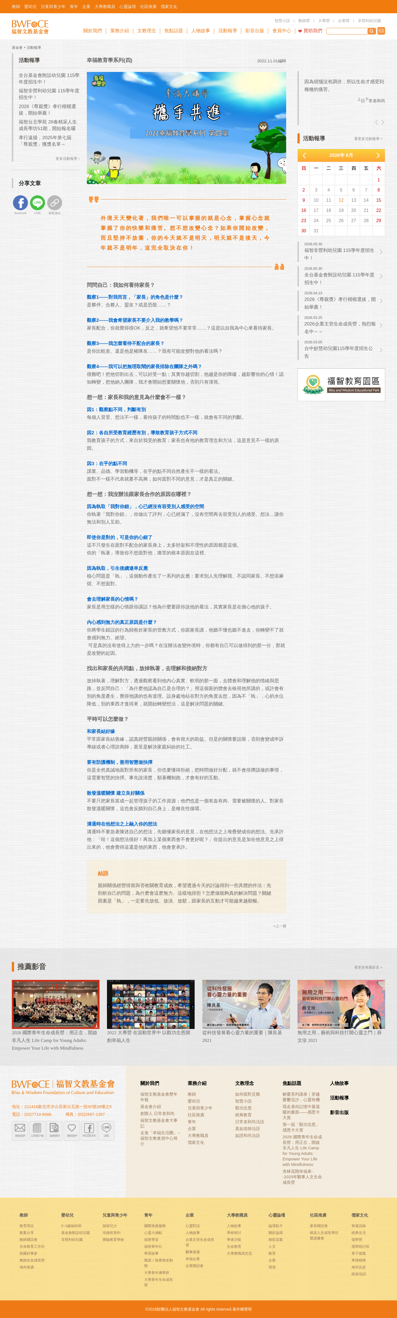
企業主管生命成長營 (200, 1242)
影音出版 (339, 1112)
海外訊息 (359, 1267)
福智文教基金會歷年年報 (159, 1097)
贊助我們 (313, 30)
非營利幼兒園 (72, 1240)
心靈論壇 (277, 1215)
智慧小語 (243, 1101)
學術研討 (234, 1233)
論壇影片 (276, 1226)
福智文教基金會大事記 (159, 1123)
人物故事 (339, 1083)
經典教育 (243, 1114)
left (377, 122)
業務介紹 (197, 1083)
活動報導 (34, 47)
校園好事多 (28, 1253)
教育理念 (27, 1226)
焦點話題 (292, 1083)
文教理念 (244, 1083)
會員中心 (281, 30)
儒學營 (357, 1240)
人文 (272, 1246)
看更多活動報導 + (368, 139)
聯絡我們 (381, 31)
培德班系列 (111, 1233)
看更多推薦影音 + (368, 967)
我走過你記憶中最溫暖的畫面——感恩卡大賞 (301, 1112)
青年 (192, 1121)
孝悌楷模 (359, 1260)
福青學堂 (151, 1240)
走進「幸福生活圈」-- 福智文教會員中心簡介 (160, 1138)
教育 (272, 1253)
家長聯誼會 (319, 1226)
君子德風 (359, 1253)
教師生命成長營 (32, 1260)
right (382, 122)
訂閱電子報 (37, 1135)
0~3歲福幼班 (71, 1226)
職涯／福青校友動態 (158, 1263)
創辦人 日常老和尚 (157, 1113)
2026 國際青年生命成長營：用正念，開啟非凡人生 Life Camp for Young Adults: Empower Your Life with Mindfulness (302, 1150)
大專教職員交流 (239, 1253)
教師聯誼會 (28, 1240)
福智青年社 (153, 1246)
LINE (106, 1135)
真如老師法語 (247, 1128)
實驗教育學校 (113, 1240)
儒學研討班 (360, 1246)
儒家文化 (196, 1142)
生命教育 (234, 1246)
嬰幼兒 (194, 1101)
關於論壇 (276, 1233)
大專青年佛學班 (156, 1273)
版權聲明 (55, 1135)
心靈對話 (193, 1226)
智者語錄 (359, 1226)
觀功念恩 (243, 1108)
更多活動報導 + (68, 159)
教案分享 (27, 1233)
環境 (272, 1267)
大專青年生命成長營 (158, 1282)
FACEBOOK (89, 1135)
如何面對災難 (247, 1094)
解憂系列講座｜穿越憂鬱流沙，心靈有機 (301, 1097)
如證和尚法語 (247, 1135)
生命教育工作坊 (32, 1246)
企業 (192, 1128)
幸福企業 (193, 1259)
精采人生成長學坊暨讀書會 (324, 1235)
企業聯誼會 (194, 1266)
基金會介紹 (150, 1106)
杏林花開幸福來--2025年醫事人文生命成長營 (302, 1177)
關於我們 (149, 1083)
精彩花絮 (276, 1240)
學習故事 (151, 1253)
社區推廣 (196, 1114)
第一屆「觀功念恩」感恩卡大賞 (301, 1127)
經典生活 (359, 1233)
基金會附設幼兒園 (75, 1233)
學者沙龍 (234, 1240)
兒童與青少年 (200, 1108)
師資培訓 (359, 1274)
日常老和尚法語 (249, 1121)
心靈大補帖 (153, 1233)
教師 (192, 1094)
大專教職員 (198, 1135)
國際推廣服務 (155, 1226)
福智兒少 (110, 1226)
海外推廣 (27, 1267)
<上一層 (279, 926)
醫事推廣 (193, 1252)
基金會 (17, 47)
